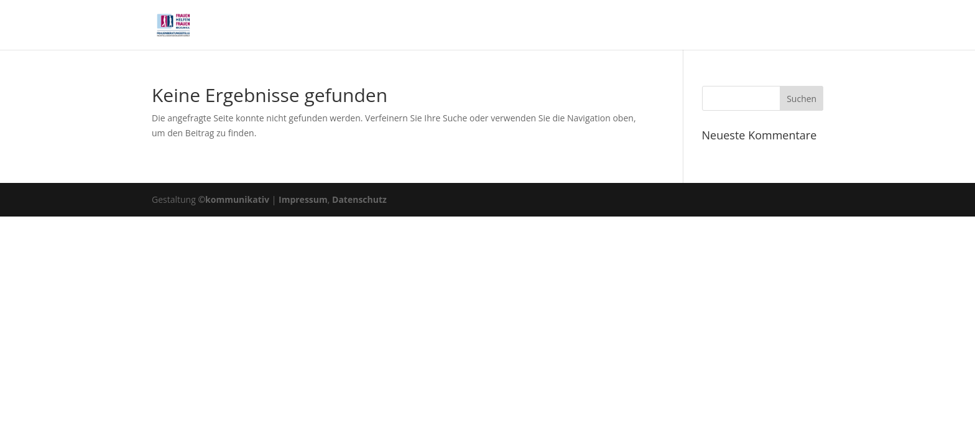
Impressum (303, 199)
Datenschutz (359, 199)
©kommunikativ (233, 199)
